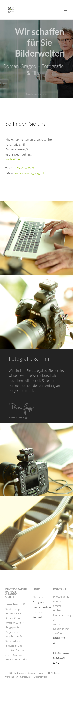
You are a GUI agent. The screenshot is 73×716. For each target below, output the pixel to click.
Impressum (24, 676)
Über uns (38, 612)
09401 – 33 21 (25, 168)
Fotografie (39, 602)
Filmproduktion (42, 607)
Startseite (38, 597)
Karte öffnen (13, 159)
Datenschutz (40, 676)
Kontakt (37, 617)
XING (56, 662)
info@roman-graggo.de (30, 173)
